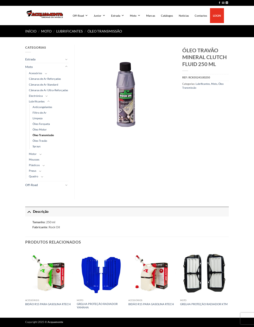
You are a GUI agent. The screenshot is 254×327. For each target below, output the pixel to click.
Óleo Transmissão (104, 31)
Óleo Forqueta (41, 123)
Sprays (37, 146)
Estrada (117, 15)
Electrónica (36, 95)
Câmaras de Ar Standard (43, 84)
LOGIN (217, 15)
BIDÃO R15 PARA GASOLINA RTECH (48, 304)
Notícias (184, 15)
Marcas (150, 15)
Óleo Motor (40, 129)
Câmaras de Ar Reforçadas (45, 78)
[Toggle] (66, 59)
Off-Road (80, 15)
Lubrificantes (69, 31)
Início (30, 31)
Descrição (36, 211)
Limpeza (37, 118)
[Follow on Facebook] (219, 3)
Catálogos (167, 15)
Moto (135, 15)
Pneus (32, 170)
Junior (99, 15)
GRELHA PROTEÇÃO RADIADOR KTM (204, 304)
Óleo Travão (40, 140)
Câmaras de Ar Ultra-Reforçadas (48, 90)
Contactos (201, 15)
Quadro (33, 176)
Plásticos (34, 165)
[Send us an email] (223, 3)
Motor (33, 153)
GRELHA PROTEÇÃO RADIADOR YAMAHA (97, 305)
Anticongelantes (42, 107)
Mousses (34, 159)
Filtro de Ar (40, 112)
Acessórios (35, 73)
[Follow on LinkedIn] (227, 3)
